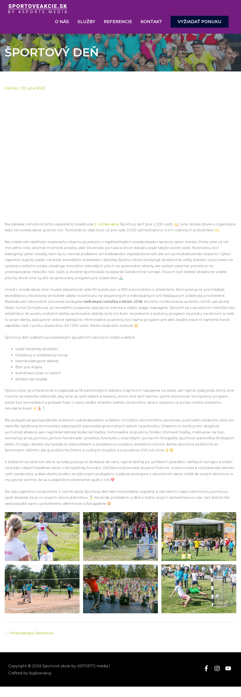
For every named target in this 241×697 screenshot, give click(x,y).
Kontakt (151, 25)
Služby (86, 25)
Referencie (118, 25)
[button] (200, 25)
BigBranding (40, 683)
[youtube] (229, 679)
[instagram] (219, 679)
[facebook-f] (208, 679)
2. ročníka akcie (107, 228)
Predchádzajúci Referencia (31, 643)
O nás (62, 25)
